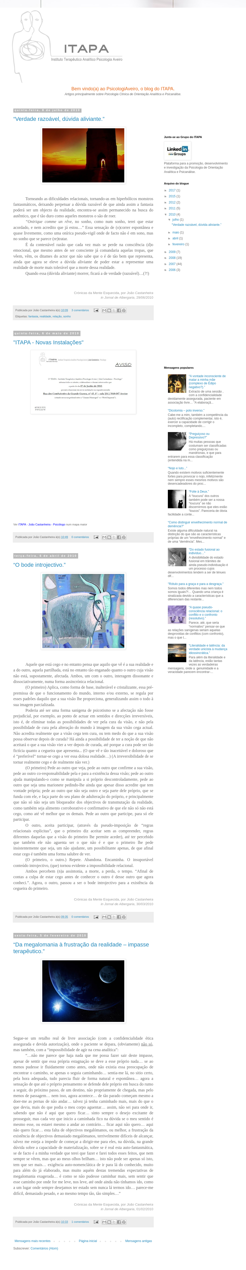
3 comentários (80, 310)
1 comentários (80, 1221)
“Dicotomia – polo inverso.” (186, 410)
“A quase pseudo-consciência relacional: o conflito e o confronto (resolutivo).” (205, 612)
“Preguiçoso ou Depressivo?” (199, 435)
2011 (173, 208)
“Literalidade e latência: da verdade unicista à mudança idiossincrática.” (208, 649)
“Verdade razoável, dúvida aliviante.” (59, 119)
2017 (173, 190)
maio (176, 232)
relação (57, 316)
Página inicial (88, 1241)
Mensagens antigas (138, 1241)
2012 (173, 202)
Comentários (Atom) (44, 1248)
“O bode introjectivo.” (39, 565)
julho (176, 219)
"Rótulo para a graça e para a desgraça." (195, 584)
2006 (173, 270)
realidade (45, 316)
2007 (173, 264)
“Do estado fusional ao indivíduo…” (204, 551)
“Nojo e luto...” (177, 468)
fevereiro (178, 244)
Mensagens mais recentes (32, 1241)
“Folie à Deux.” (199, 491)
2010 (173, 214)
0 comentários (80, 537)
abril (175, 238)
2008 (173, 258)
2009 (173, 252)
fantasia (33, 316)
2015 (173, 196)
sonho (67, 316)
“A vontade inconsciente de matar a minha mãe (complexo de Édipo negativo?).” (207, 381)
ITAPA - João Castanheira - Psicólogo (41, 524)
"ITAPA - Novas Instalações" (48, 342)
